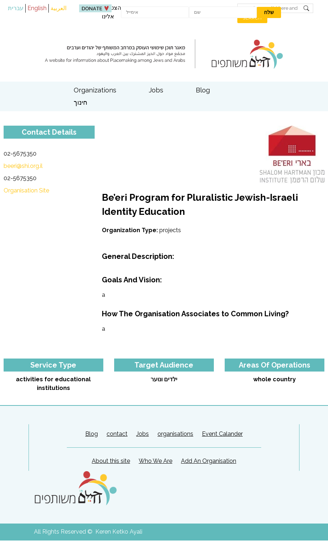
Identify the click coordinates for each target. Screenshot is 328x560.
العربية (58, 8)
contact (117, 433)
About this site (111, 460)
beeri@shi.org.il (23, 165)
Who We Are (155, 460)
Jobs (156, 90)
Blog (203, 90)
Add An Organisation (208, 460)
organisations (175, 433)
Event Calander (222, 433)
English (37, 8)
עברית (15, 8)
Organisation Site (26, 190)
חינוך (80, 102)
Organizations (95, 90)
